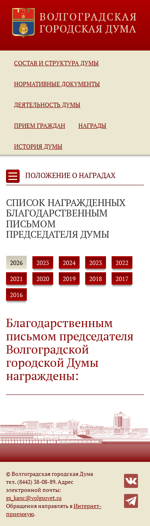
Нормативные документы (57, 84)
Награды (92, 125)
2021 (16, 279)
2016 (16, 295)
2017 (122, 279)
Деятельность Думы (47, 105)
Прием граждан (39, 125)
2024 (69, 263)
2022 (122, 263)
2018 (95, 279)
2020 (42, 279)
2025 (42, 263)
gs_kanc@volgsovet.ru (34, 498)
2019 (69, 279)
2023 (95, 263)
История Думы (38, 146)
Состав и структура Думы (56, 63)
